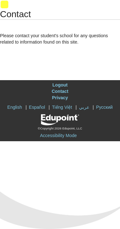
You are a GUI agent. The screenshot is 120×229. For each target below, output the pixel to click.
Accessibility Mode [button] (58, 135)
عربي (84, 107)
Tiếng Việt (62, 107)
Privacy (60, 97)
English (14, 107)
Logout (60, 84)
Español (37, 107)
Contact (60, 91)
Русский (104, 107)
